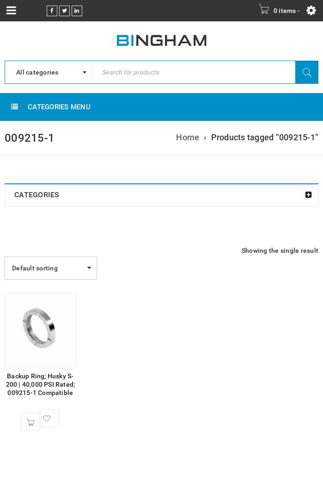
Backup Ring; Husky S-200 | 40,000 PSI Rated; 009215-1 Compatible (40, 384)
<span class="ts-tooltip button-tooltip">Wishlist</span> (50, 418)
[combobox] (48, 72)
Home (187, 137)
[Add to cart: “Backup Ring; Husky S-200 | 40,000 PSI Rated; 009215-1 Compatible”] (30, 422)
